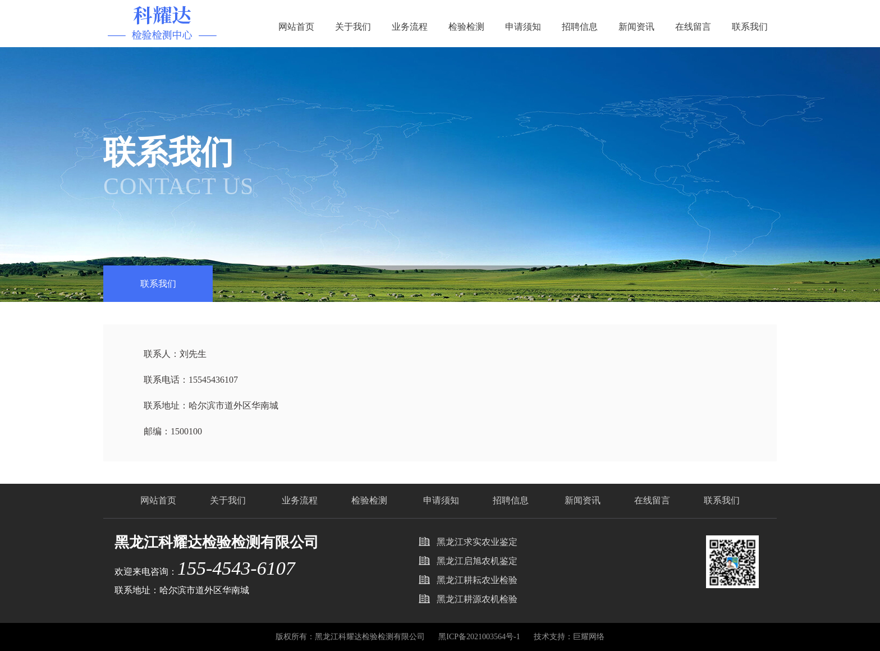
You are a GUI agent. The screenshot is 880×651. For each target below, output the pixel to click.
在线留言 (693, 26)
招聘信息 (580, 26)
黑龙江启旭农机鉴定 (477, 561)
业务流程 (410, 26)
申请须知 (523, 26)
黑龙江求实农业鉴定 (477, 542)
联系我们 (750, 26)
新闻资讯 (636, 26)
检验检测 (466, 26)
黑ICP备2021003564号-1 (480, 636)
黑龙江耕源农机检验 (477, 599)
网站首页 (296, 26)
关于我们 (353, 26)
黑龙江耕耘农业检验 (477, 580)
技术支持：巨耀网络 (569, 636)
